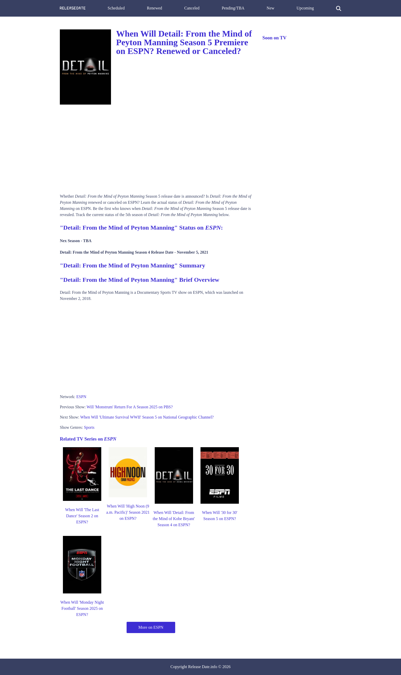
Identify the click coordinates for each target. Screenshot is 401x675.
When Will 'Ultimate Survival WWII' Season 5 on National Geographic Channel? (147, 417)
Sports (89, 427)
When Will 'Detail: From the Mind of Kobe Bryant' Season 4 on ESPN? (174, 518)
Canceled (192, 8)
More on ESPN (150, 627)
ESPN (81, 397)
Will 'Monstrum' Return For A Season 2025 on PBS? (130, 407)
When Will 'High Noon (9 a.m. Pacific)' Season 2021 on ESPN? (128, 512)
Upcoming (305, 8)
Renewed (154, 8)
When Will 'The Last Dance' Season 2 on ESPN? (82, 516)
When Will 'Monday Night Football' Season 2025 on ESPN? (82, 608)
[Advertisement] (156, 147)
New (270, 8)
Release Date (199, 667)
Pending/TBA (233, 8)
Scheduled (116, 8)
